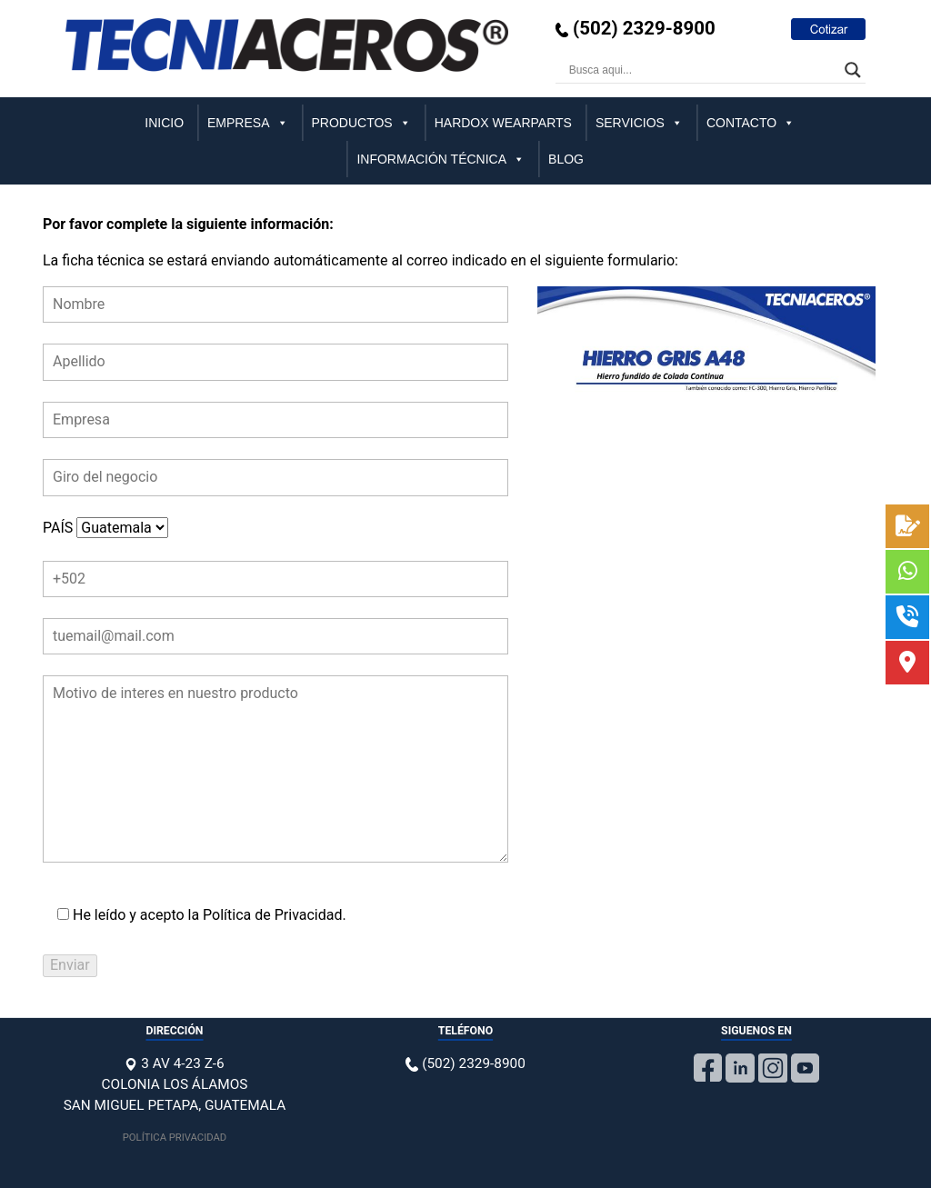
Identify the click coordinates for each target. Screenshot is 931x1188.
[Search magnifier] (853, 70)
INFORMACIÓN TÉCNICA (440, 159)
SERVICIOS (639, 123)
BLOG (566, 159)
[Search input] (702, 70)
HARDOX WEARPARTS (503, 122)
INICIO (164, 122)
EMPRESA (247, 123)
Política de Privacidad (272, 914)
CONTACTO (750, 123)
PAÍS (105, 527)
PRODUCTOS (361, 123)
